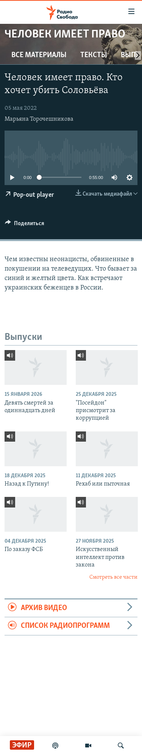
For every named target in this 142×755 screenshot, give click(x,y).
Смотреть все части (113, 577)
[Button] (24, 225)
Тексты (93, 55)
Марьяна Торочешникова (39, 119)
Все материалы (39, 55)
